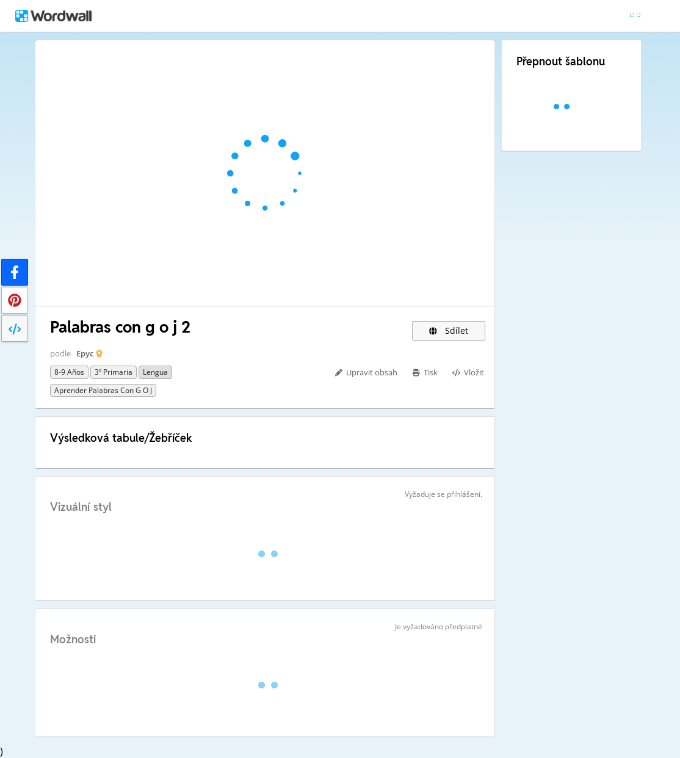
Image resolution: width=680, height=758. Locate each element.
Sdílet (448, 330)
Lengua (155, 372)
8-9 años (69, 372)
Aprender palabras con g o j (103, 390)
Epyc (84, 353)
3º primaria (113, 372)
